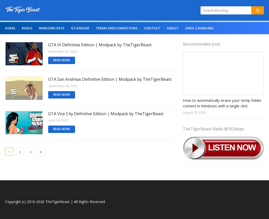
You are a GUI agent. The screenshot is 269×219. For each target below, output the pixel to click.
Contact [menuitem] (152, 28)
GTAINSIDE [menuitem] (80, 28)
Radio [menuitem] (27, 28)
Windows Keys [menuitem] (51, 28)
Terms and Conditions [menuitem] (116, 28)
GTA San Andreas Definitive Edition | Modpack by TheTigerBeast (110, 79)
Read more (61, 60)
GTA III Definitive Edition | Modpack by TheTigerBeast (100, 45)
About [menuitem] (173, 28)
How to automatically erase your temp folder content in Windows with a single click (222, 103)
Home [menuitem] (10, 28)
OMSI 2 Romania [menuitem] (199, 28)
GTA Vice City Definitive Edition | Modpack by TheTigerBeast (106, 113)
